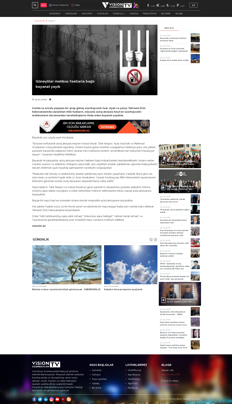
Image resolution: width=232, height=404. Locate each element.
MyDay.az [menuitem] (133, 388)
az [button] (193, 5)
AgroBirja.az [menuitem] (134, 374)
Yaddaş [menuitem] (96, 383)
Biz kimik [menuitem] (96, 388)
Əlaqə (179, 13)
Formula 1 (119, 13)
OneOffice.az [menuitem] (134, 370)
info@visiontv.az (169, 385)
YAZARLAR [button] (102, 13)
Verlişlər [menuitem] (96, 374)
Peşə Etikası (149, 13)
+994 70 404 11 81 (170, 374)
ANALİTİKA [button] (87, 13)
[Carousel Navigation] (153, 239)
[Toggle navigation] (35, 5)
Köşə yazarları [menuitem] (99, 379)
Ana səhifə (39, 21)
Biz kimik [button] (166, 13)
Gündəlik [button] (54, 13)
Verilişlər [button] (71, 13)
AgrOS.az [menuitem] (133, 383)
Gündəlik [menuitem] (96, 370)
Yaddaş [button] (133, 13)
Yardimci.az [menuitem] (134, 379)
